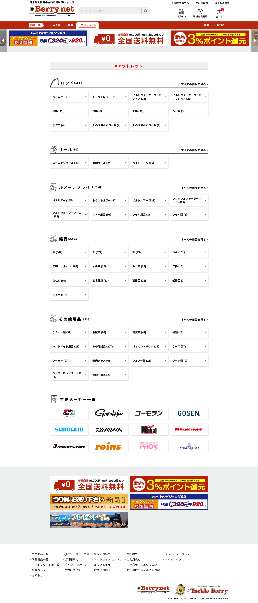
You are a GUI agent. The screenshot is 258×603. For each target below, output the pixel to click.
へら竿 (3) (178, 111)
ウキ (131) (178, 252)
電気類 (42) (139, 332)
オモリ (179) (100, 266)
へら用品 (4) (59, 295)
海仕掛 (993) (60, 280)
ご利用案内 (202, 3)
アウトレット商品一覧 (46, 564)
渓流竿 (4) (58, 125)
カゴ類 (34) (139, 266)
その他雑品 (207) (102, 346)
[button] (3, 40)
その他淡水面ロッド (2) (146, 125)
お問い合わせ (102, 570)
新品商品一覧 (40, 559)
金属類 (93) (99, 332)
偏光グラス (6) (101, 360)
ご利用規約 (134, 559)
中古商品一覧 (40, 554)
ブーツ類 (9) (179, 360)
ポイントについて (75, 564)
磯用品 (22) (139, 280)
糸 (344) (57, 252)
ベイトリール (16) (143, 163)
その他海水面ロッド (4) (106, 125)
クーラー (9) (59, 360)
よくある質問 (222, 3)
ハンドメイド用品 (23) (65, 346)
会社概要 (132, 554)
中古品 (56, 25)
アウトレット (88, 25)
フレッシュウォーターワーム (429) (186, 200)
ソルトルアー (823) (143, 200)
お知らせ (222, 25)
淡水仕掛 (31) (100, 280)
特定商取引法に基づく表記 (143, 570)
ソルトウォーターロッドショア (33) (146, 97)
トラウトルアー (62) (104, 200)
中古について (72, 570)
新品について (102, 554)
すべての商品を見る (193, 84)
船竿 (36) (137, 111)
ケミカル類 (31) (61, 332)
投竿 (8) (97, 111)
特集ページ (39, 570)
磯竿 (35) (58, 111)
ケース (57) (179, 346)
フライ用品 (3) (141, 214)
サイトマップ (173, 559)
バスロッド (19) (61, 97)
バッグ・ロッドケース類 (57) (66, 374)
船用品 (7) (178, 280)
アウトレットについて (108, 559)
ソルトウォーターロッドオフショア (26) (186, 97)
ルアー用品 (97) (101, 214)
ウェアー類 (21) (141, 360)
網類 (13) (177, 332)
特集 (206, 25)
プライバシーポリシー (179, 554)
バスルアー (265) (62, 200)
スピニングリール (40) (65, 163)
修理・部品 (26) (101, 375)
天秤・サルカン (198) (65, 266)
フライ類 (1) (179, 214)
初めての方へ (181, 3)
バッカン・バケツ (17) (145, 346)
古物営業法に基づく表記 (142, 564)
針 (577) (97, 252)
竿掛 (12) (177, 266)
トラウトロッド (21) (104, 97)
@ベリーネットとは (76, 554)
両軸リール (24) (101, 163)
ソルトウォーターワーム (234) (66, 214)
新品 (70, 25)
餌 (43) (136, 252)
